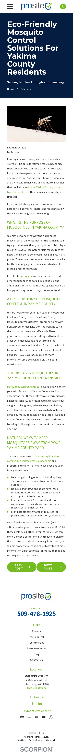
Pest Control (36, 637)
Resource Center (36, 648)
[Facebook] (33, 703)
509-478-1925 (36, 613)
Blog (36, 654)
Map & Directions (36, 687)
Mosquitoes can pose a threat (23, 386)
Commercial (37, 642)
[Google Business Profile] (40, 703)
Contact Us (36, 660)
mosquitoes (27, 276)
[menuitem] (21, 740)
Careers (36, 631)
